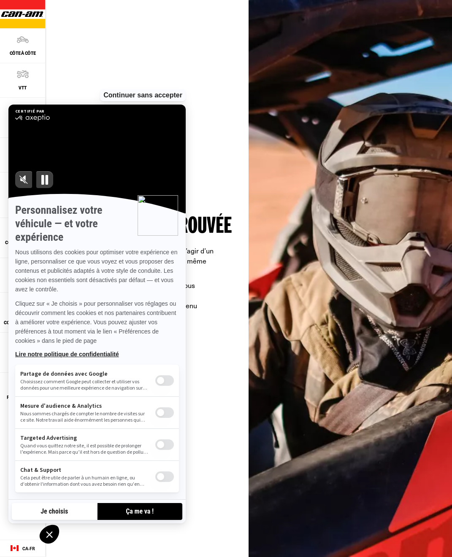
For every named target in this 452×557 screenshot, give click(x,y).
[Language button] (22, 548)
